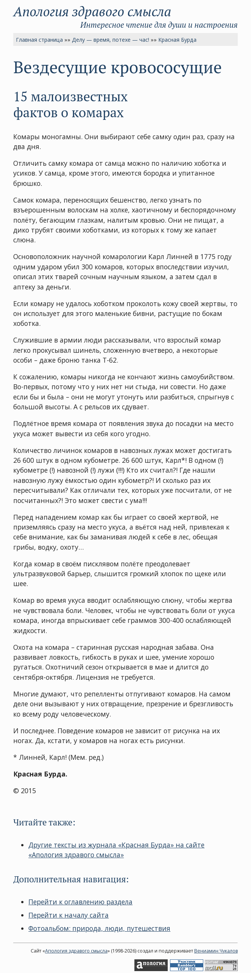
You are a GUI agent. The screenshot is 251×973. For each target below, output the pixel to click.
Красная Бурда (177, 39)
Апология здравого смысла (92, 11)
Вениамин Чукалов (216, 951)
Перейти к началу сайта (68, 915)
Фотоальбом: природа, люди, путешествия (99, 928)
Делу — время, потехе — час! (110, 39)
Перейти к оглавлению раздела (80, 901)
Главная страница (39, 39)
